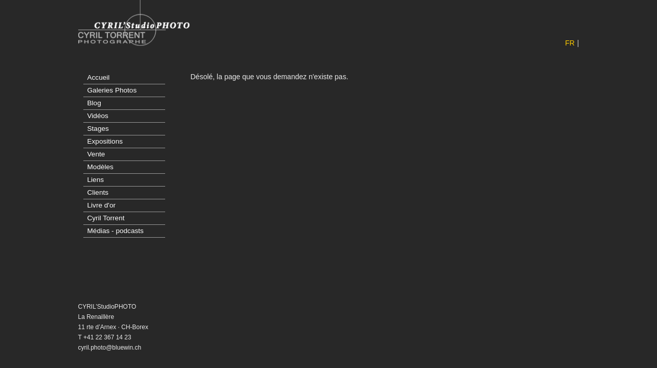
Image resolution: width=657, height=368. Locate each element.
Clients (98, 192)
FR (570, 43)
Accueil (98, 77)
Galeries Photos (112, 90)
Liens (95, 179)
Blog (94, 103)
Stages (98, 128)
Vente (96, 154)
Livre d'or (101, 205)
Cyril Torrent (106, 218)
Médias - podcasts (115, 231)
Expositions (105, 141)
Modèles (100, 167)
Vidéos (97, 116)
